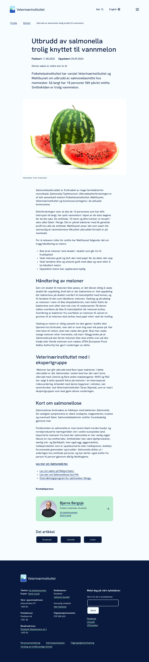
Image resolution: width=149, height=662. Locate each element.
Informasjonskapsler (55, 642)
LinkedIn (71, 539)
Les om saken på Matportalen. (57, 471)
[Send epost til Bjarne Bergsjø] (65, 515)
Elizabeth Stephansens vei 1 (34, 629)
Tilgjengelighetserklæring (82, 642)
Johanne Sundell (62, 597)
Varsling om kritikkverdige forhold (36, 646)
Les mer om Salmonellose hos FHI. (59, 474)
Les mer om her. (52, 464)
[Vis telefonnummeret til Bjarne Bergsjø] (69, 512)
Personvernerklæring (30, 642)
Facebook (47, 539)
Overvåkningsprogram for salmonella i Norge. (65, 478)
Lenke (93, 539)
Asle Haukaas (60, 606)
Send (93, 610)
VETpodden (92, 625)
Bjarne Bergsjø (72, 503)
